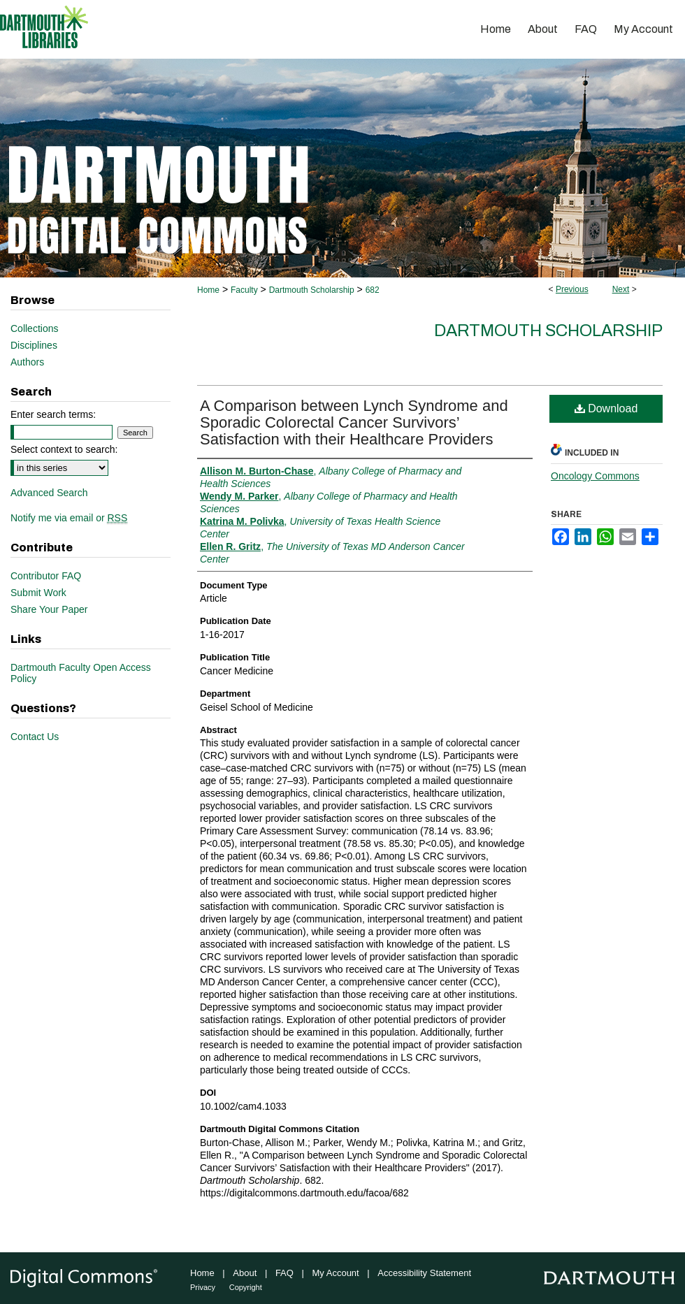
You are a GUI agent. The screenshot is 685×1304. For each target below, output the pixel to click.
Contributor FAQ (45, 575)
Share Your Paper (49, 609)
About (245, 1273)
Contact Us (34, 736)
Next (621, 289)
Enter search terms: (53, 414)
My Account (335, 1273)
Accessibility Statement (424, 1273)
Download (606, 408)
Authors (27, 362)
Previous (572, 289)
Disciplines (33, 345)
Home (208, 290)
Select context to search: (63, 449)
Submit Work (38, 592)
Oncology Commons (595, 475)
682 (373, 290)
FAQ (284, 1273)
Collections (34, 328)
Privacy (202, 1287)
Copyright (245, 1287)
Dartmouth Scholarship (311, 290)
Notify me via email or (68, 517)
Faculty (244, 290)
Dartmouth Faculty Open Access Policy (80, 673)
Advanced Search (49, 492)
